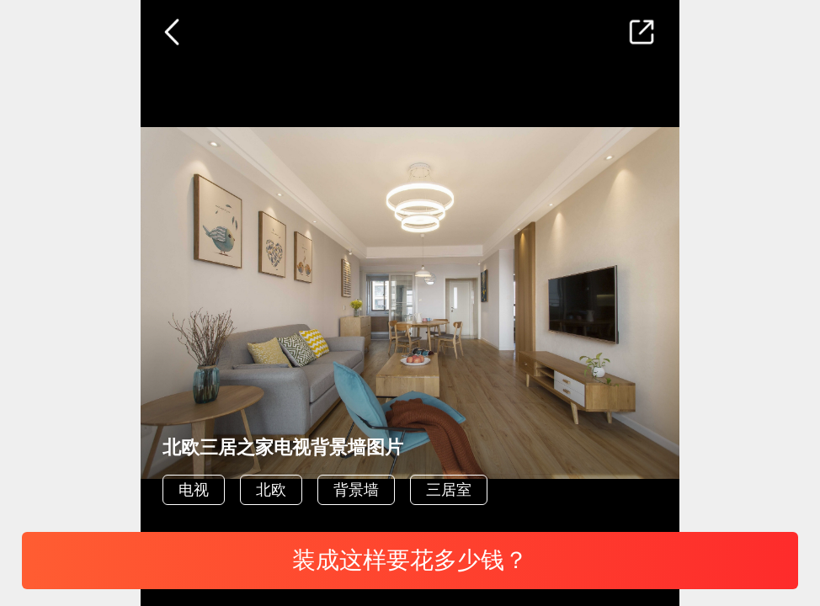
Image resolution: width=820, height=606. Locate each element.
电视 (193, 489)
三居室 (448, 489)
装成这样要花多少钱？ (410, 560)
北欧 (271, 489)
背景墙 (356, 489)
